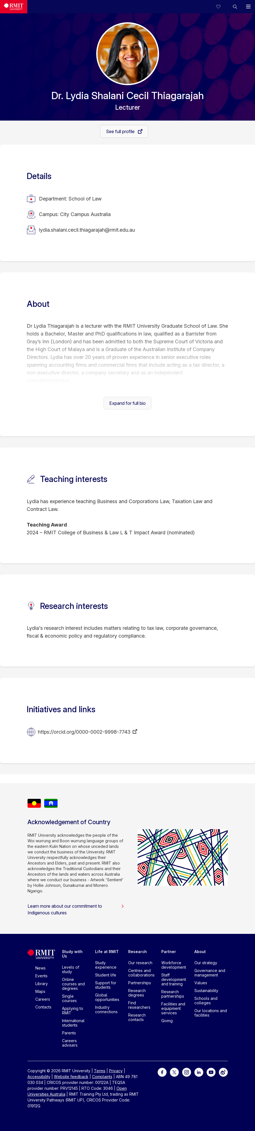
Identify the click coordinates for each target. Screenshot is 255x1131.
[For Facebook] (162, 1071)
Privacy (116, 1070)
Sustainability (206, 990)
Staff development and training (173, 979)
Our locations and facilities (210, 1012)
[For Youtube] (211, 1071)
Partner (168, 951)
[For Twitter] (174, 1071)
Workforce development (173, 965)
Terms (99, 1070)
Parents (69, 1032)
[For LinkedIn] (198, 1071)
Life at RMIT (107, 951)
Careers (42, 999)
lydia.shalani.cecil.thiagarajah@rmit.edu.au (87, 230)
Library (41, 983)
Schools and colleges (205, 1000)
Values (200, 982)
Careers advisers (70, 1042)
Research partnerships (172, 993)
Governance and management (209, 972)
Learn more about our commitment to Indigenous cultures (76, 909)
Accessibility (39, 1076)
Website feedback (71, 1076)
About (200, 951)
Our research (140, 962)
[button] (235, 6)
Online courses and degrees (73, 984)
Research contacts (137, 1017)
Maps (40, 991)
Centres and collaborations (141, 972)
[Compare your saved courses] (221, 6)
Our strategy (205, 962)
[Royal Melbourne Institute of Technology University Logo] (13, 6)
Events (41, 975)
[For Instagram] (186, 1071)
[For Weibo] (223, 1071)
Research (137, 951)
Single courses (69, 998)
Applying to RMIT (72, 1010)
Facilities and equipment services (173, 1008)
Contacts (43, 1007)
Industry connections (106, 1009)
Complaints (102, 1076)
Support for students (105, 985)
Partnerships (139, 982)
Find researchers (139, 1005)
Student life (105, 975)
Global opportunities (107, 997)
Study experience (106, 965)
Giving (167, 1020)
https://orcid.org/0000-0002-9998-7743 (84, 732)
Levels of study (70, 969)
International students (73, 1022)
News (40, 968)
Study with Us (72, 953)
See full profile (121, 131)
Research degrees (137, 992)
